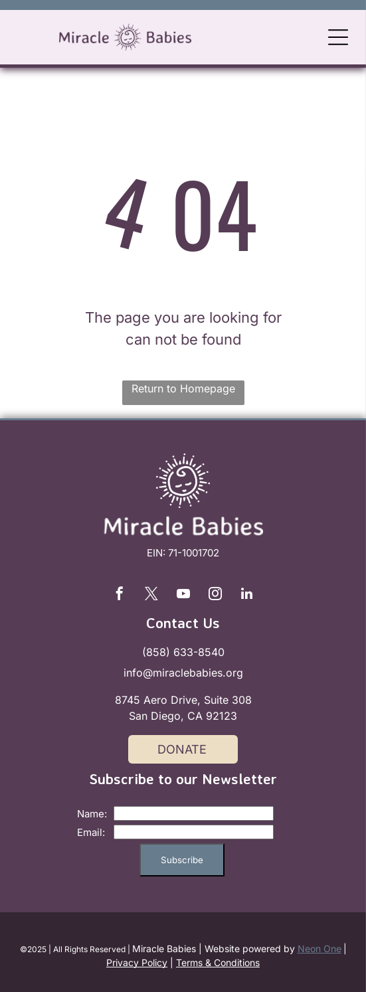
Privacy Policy (136, 962)
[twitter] (151, 595)
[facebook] (120, 595)
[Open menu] (338, 37)
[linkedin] (247, 595)
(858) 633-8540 (183, 652)
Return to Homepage (183, 388)
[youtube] (183, 595)
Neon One (319, 948)
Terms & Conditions (218, 962)
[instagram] (215, 595)
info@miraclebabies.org (183, 672)
